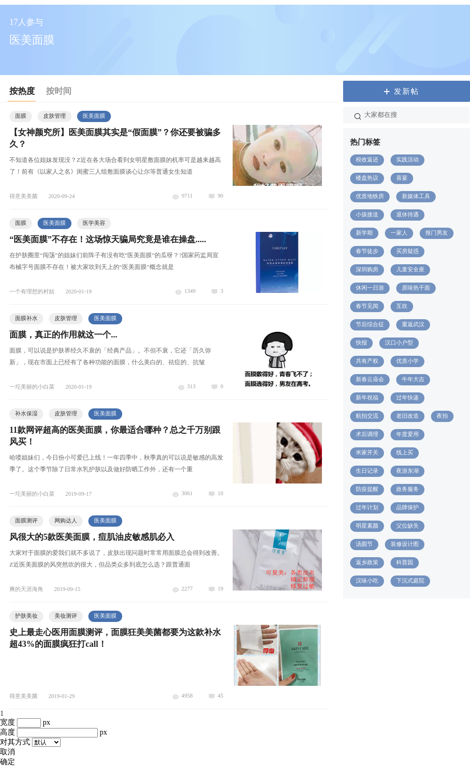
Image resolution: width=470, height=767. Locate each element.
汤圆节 (364, 544)
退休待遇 (407, 214)
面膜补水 (26, 318)
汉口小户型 (399, 342)
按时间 (58, 91)
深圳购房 (367, 269)
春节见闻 (367, 306)
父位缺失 (407, 525)
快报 (361, 342)
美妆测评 (66, 616)
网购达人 (66, 520)
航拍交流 (367, 416)
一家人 (399, 233)
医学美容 (94, 223)
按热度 (22, 91)
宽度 (7, 722)
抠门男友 (436, 233)
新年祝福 (367, 397)
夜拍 (442, 416)
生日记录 (367, 471)
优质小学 (407, 361)
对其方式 (15, 742)
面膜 (20, 116)
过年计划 (367, 507)
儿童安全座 (410, 269)
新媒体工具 (416, 196)
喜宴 (401, 178)
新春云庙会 (370, 379)
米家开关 (367, 452)
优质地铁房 (370, 196)
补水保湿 (26, 413)
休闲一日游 (370, 287)
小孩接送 (367, 214)
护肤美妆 (26, 616)
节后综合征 (370, 324)
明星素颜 (367, 525)
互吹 (401, 306)
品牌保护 (407, 507)
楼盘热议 (367, 178)
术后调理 (367, 434)
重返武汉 (413, 324)
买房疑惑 (407, 251)
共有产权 (367, 361)
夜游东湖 (407, 471)
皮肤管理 (54, 116)
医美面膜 (94, 116)
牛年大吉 (413, 379)
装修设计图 (405, 544)
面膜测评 (26, 520)
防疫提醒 (367, 489)
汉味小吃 (367, 580)
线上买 (404, 452)
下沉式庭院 (410, 580)
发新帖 (406, 91)
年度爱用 (407, 434)
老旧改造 (407, 416)
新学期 (364, 233)
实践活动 (407, 159)
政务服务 (407, 489)
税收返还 (367, 159)
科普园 (404, 562)
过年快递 (407, 397)
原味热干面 (416, 287)
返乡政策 (367, 562)
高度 (7, 732)
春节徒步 (367, 251)
